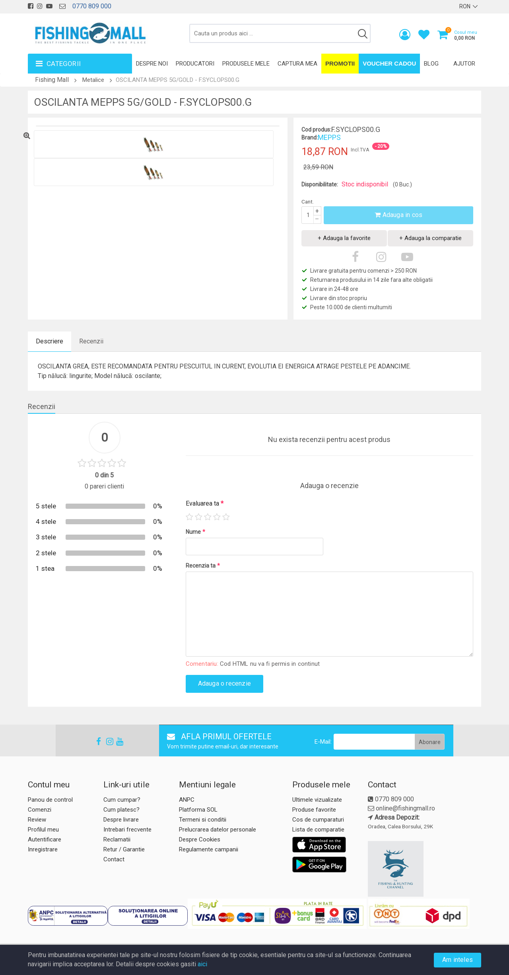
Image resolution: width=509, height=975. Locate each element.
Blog (431, 63)
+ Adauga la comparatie (430, 238)
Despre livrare (121, 819)
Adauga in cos (398, 215)
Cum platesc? (121, 809)
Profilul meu (43, 829)
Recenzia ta (203, 565)
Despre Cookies (199, 839)
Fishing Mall (52, 79)
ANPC (186, 799)
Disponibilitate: (319, 184)
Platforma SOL (198, 809)
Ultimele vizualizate (317, 799)
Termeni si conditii (202, 819)
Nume (195, 532)
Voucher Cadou (389, 63)
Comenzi (39, 809)
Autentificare (44, 839)
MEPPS (329, 137)
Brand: (309, 137)
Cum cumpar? (121, 799)
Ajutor (464, 63)
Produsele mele (246, 63)
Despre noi (152, 63)
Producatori (195, 63)
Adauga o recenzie (224, 683)
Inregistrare (43, 849)
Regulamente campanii (208, 849)
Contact (113, 859)
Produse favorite (314, 809)
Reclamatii (116, 839)
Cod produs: (316, 129)
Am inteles (457, 959)
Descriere (49, 341)
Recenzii (91, 341)
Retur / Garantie (124, 849)
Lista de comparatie (318, 829)
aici (202, 964)
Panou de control (50, 799)
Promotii (340, 63)
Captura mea (297, 63)
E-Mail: (323, 741)
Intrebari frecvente (127, 829)
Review (37, 819)
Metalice (93, 79)
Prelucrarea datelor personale (217, 829)
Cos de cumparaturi (318, 819)
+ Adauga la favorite (344, 238)
